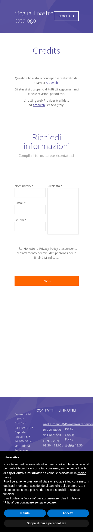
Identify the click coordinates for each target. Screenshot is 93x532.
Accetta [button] (68, 513)
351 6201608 (52, 435)
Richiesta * (54, 186)
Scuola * (20, 220)
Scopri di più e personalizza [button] (46, 523)
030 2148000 (52, 430)
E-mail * (20, 203)
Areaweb (52, 83)
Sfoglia (66, 16)
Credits (70, 445)
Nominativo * (24, 186)
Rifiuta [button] (25, 513)
